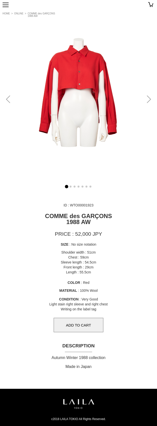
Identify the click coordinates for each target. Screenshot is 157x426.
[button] (148, 99)
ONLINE (18, 13)
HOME (6, 13)
